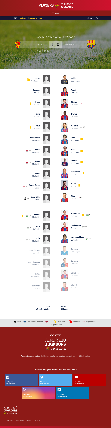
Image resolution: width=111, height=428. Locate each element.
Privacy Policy (19, 420)
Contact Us (37, 420)
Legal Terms (9, 420)
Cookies (29, 420)
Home (16, 18)
